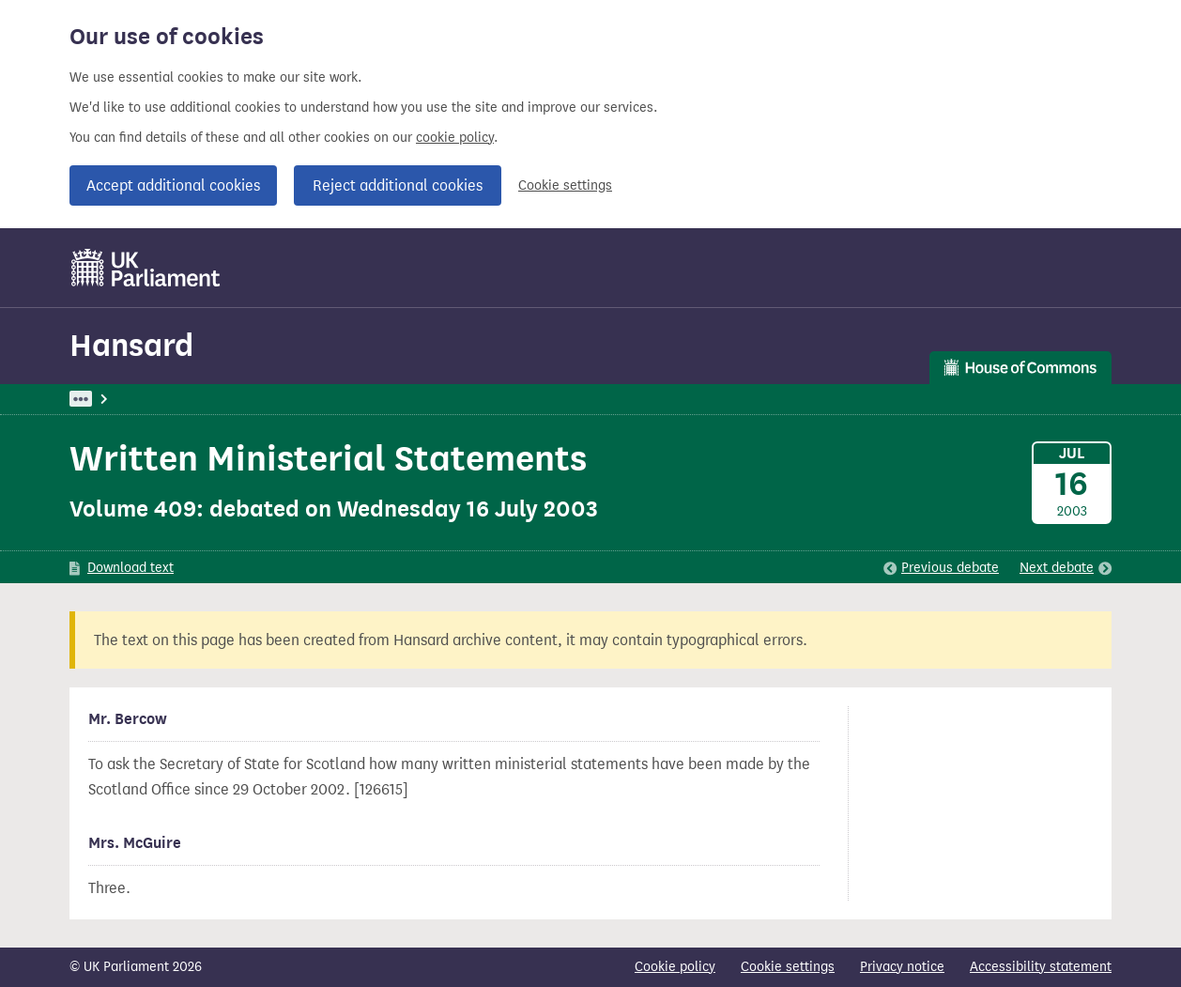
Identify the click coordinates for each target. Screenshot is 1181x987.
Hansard (131, 345)
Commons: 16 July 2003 (325, 399)
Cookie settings (565, 185)
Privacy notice (902, 967)
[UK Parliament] (145, 267)
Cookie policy (675, 967)
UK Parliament (112, 399)
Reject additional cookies (398, 185)
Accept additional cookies (173, 185)
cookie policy (455, 138)
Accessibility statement (1041, 967)
